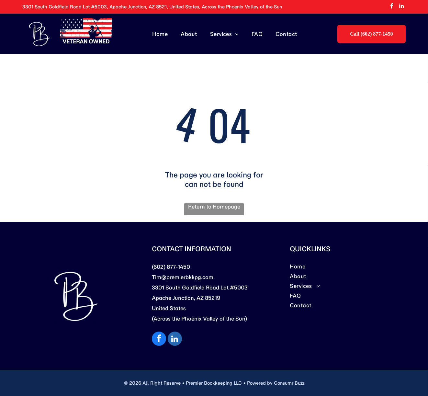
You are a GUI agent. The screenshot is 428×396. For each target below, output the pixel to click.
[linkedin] (402, 7)
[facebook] (392, 7)
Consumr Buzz (289, 383)
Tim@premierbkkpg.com (182, 277)
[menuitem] (160, 34)
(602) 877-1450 (171, 267)
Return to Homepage (214, 206)
